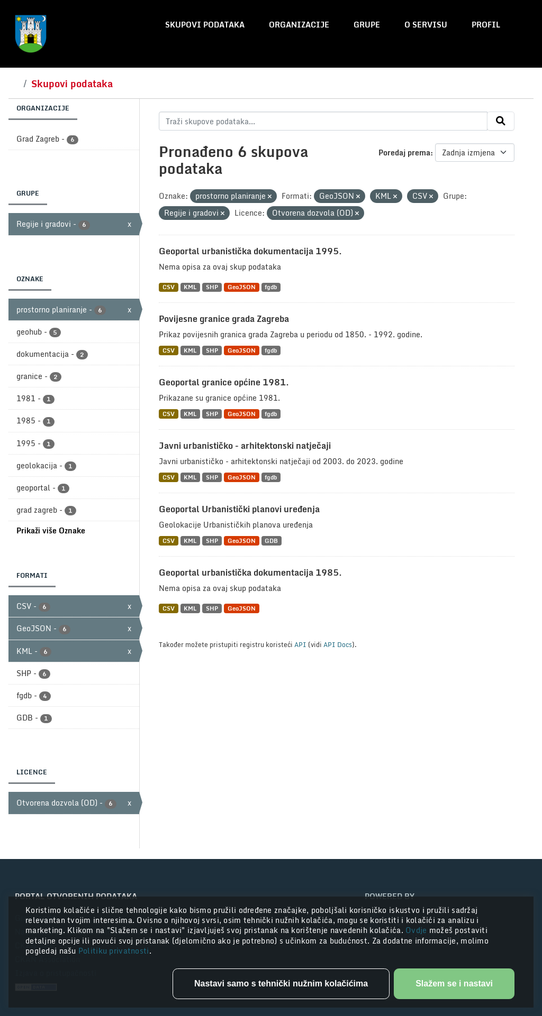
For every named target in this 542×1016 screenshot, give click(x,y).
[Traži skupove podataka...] (323, 121)
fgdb (271, 287)
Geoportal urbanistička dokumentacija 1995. (250, 251)
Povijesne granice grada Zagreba (224, 319)
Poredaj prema (404, 152)
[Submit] (500, 121)
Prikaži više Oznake (50, 530)
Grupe (367, 25)
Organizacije (299, 25)
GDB (271, 540)
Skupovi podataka (205, 25)
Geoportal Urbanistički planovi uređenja (239, 509)
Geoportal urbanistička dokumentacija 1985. (250, 572)
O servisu (425, 25)
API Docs (337, 644)
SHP (212, 287)
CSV (168, 287)
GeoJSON (242, 287)
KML (190, 287)
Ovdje (417, 930)
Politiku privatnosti (113, 951)
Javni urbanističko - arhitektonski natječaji (245, 445)
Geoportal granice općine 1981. (224, 382)
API (300, 644)
